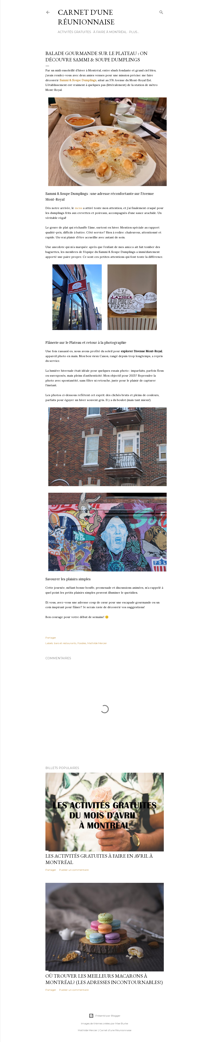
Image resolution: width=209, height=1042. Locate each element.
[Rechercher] (161, 11)
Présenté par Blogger (104, 1015)
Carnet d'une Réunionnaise (86, 17)
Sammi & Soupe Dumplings (78, 80)
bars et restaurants (65, 643)
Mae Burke (121, 1023)
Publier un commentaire (74, 869)
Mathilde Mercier (97, 643)
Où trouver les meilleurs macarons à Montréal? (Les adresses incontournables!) (104, 979)
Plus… (134, 32)
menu (78, 208)
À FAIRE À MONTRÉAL (110, 32)
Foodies (81, 643)
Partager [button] (50, 637)
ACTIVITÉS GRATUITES (74, 32)
